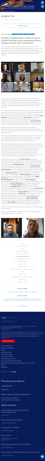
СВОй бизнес (22, 279)
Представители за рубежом (10, 400)
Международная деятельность (22, 259)
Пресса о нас (22, 264)
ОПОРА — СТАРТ (22, 282)
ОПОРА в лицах (22, 261)
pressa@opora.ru (5, 439)
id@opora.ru (5, 389)
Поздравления (22, 274)
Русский (4, 317)
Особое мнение (22, 266)
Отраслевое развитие (16, 19)
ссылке (33, 213)
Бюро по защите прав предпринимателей (22, 269)
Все (22, 243)
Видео (22, 271)
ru (42, 6)
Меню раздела (23, 25)
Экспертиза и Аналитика (7, 356)
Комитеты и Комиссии (6, 352)
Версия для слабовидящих (7, 11)
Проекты (3, 365)
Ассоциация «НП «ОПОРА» (7, 348)
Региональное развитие (22, 253)
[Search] (9, 321)
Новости (7, 19)
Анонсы (22, 248)
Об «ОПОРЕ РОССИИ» (6, 345)
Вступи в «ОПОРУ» (8, 341)
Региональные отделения (10, 398)
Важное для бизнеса (22, 251)
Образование (4, 367)
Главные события (22, 246)
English (9, 317)
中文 (14, 317)
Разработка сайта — (8, 371)
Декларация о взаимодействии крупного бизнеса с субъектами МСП (17, 363)
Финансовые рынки (29, 34)
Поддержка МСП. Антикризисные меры (22, 277)
